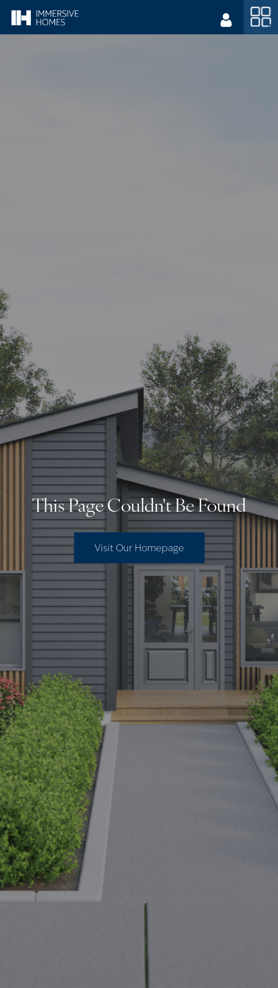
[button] (261, 17)
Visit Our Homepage (139, 548)
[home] (45, 17)
